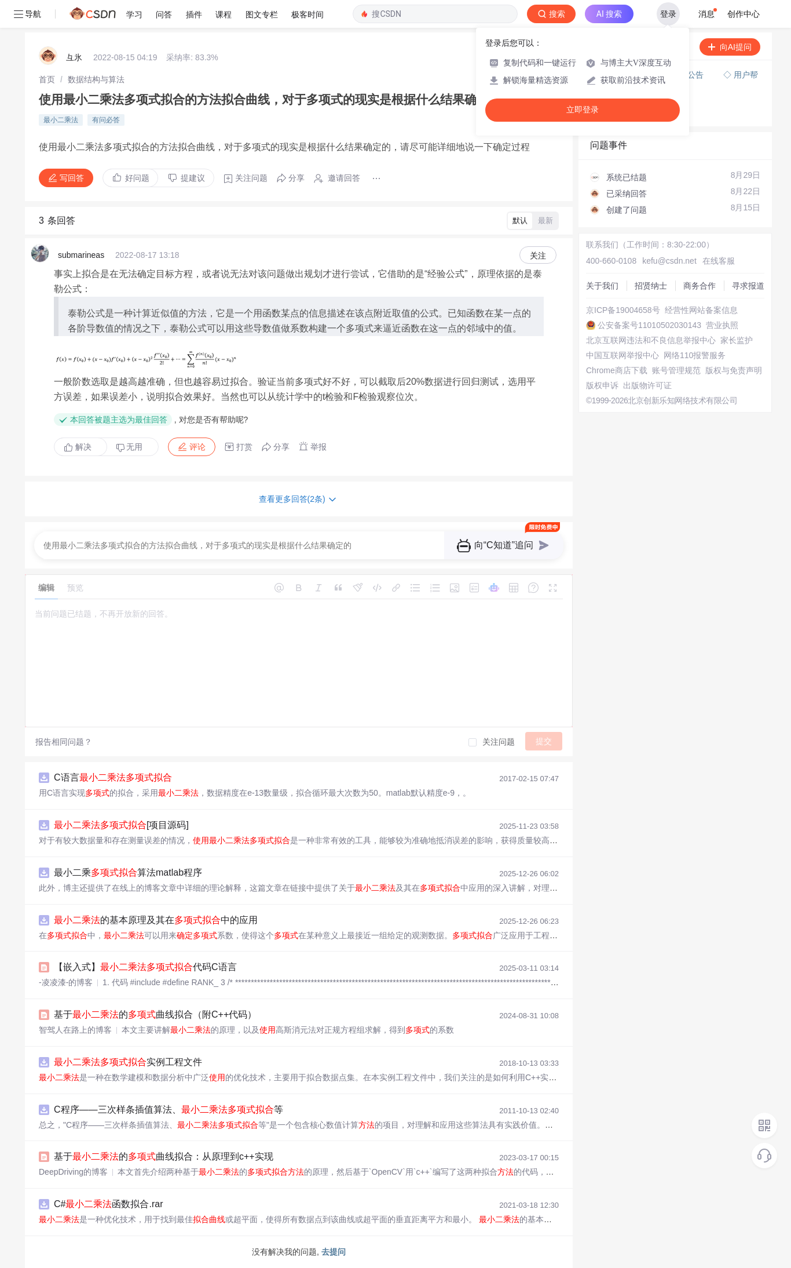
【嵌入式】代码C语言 (145, 967)
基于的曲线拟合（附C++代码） (155, 1014)
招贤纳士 (651, 285)
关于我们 (602, 285)
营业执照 (722, 325)
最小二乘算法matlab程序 (128, 872)
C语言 (113, 777)
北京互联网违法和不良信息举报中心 (651, 340)
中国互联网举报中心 (622, 355)
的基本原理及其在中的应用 (156, 920)
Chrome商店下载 (616, 370)
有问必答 (106, 120)
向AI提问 (730, 47)
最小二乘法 (60, 120)
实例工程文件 (128, 1062)
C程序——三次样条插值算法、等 (168, 1109)
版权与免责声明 (733, 370)
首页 (47, 79)
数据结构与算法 (96, 79)
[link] (47, 79)
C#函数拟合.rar (108, 1204)
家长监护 (736, 340)
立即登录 (582, 109)
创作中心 (743, 14)
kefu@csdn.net (669, 260)
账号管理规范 (676, 370)
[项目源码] (121, 825)
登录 (668, 14)
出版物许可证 (647, 385)
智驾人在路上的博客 (75, 1029)
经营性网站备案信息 (701, 310)
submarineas (81, 255)
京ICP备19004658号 (623, 310)
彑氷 (74, 57)
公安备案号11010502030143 (649, 325)
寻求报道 (748, 285)
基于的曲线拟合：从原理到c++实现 (163, 1156)
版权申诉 (602, 385)
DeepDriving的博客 (73, 1171)
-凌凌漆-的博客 (66, 982)
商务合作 (699, 285)
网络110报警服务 (695, 355)
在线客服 (718, 260)
